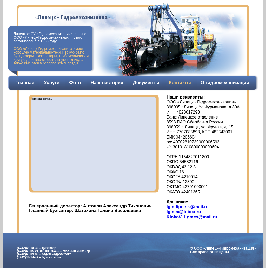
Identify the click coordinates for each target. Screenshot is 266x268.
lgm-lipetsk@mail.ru (188, 206)
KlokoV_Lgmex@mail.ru (192, 216)
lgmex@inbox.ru (184, 211)
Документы (146, 82)
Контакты (180, 82)
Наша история (107, 82)
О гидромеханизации (225, 82)
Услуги (51, 82)
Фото (75, 82)
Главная (24, 82)
